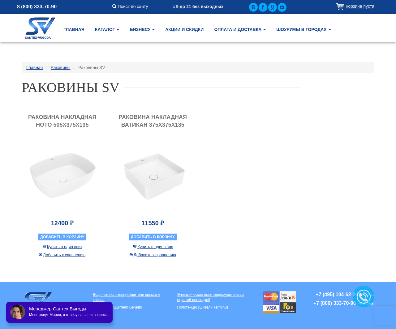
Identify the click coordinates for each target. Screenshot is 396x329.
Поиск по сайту (130, 6)
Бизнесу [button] (142, 29)
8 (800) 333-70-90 (37, 6)
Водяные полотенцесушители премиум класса (126, 297)
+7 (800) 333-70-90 (334, 303)
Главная (73, 29)
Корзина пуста (360, 6)
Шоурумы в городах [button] (303, 29)
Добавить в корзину (62, 237)
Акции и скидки (184, 29)
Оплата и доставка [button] (240, 29)
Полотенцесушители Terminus (203, 307)
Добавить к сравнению (64, 254)
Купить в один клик (64, 246)
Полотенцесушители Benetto (117, 307)
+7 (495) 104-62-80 (337, 294)
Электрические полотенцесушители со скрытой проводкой (210, 297)
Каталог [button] (107, 29)
